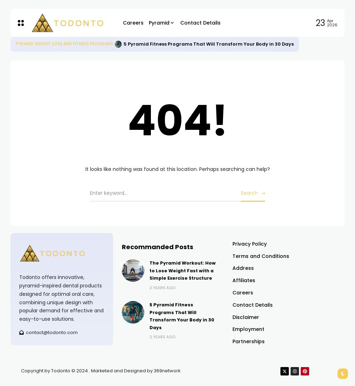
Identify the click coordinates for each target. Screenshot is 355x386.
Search (249, 193)
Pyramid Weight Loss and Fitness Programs (64, 44)
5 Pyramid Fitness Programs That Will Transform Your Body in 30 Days (209, 44)
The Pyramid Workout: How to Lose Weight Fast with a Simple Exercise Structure (182, 270)
